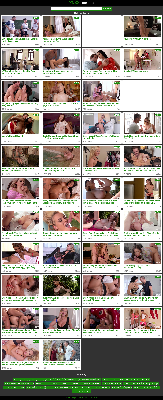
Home (67, 398)
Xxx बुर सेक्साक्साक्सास (81, 391)
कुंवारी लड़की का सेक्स (70, 383)
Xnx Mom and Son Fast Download (19, 383)
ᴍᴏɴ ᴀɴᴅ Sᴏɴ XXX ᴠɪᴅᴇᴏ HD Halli (134, 380)
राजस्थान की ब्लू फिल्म (34, 387)
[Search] (76, 9)
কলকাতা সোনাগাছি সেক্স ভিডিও (146, 387)
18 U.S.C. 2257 (91, 398)
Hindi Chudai (129, 383)
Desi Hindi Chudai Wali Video (97, 387)
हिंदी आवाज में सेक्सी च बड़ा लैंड (64, 380)
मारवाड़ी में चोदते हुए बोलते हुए (147, 383)
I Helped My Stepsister (112, 383)
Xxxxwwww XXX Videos (90, 383)
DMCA (80, 398)
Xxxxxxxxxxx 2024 (110, 380)
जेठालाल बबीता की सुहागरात (122, 387)
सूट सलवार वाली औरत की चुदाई (89, 380)
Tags (74, 398)
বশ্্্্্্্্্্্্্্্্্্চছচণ (32, 380)
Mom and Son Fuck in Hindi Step (69, 387)
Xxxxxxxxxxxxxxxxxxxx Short (48, 383)
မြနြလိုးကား (48, 387)
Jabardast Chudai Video (14, 387)
